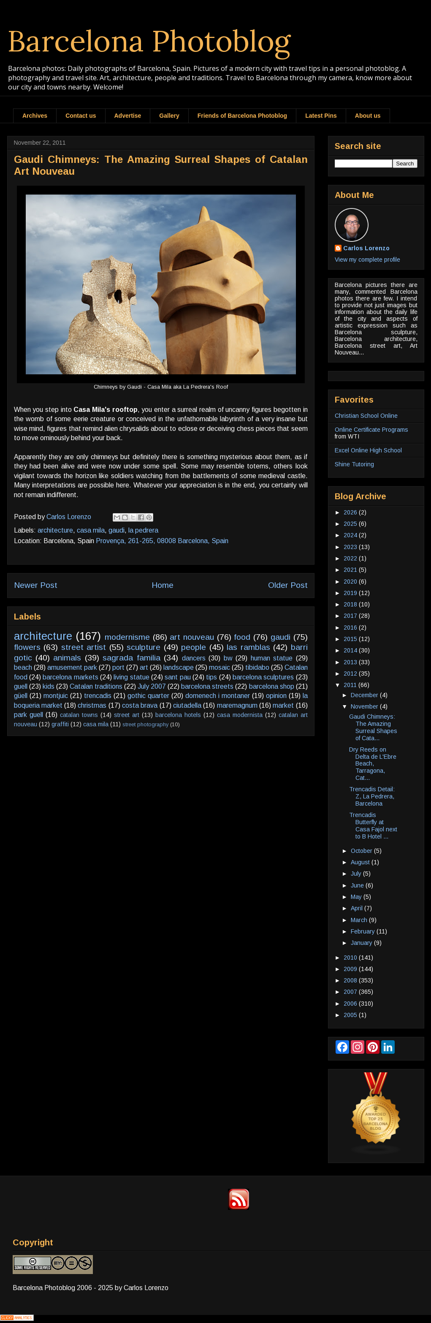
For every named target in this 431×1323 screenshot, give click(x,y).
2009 (351, 969)
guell (20, 686)
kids (48, 686)
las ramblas (248, 647)
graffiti (60, 724)
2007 (351, 991)
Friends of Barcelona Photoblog (242, 115)
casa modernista (240, 715)
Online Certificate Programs (371, 429)
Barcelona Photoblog (149, 41)
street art (126, 715)
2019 (351, 593)
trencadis (97, 695)
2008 (351, 980)
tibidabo (257, 667)
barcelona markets (70, 677)
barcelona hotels (178, 715)
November (365, 706)
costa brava (139, 705)
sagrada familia (131, 657)
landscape (178, 667)
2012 (351, 673)
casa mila (91, 530)
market (283, 705)
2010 (351, 957)
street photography (145, 724)
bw (228, 658)
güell (20, 695)
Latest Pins (321, 115)
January (362, 942)
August (361, 862)
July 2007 (152, 686)
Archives (34, 115)
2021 (351, 569)
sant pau (177, 677)
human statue (272, 658)
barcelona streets (207, 686)
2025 (351, 523)
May (357, 896)
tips (211, 677)
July (357, 873)
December (365, 695)
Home (162, 585)
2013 (351, 662)
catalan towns (79, 715)
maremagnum (237, 705)
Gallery (169, 115)
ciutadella (187, 705)
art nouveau (192, 637)
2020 (351, 581)
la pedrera (143, 530)
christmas (92, 705)
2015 (351, 639)
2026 (351, 512)
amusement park (72, 667)
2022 (351, 558)
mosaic (219, 667)
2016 (351, 627)
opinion (276, 695)
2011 (351, 685)
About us (368, 115)
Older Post (288, 585)
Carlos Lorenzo (366, 248)
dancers (194, 658)
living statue (131, 677)
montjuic (55, 695)
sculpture (143, 647)
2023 (351, 547)
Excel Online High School (368, 450)
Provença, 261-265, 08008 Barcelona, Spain (162, 540)
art (144, 667)
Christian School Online (366, 415)
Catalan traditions (96, 686)
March (360, 920)
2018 (351, 604)
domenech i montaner (217, 695)
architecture (55, 530)
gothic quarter (148, 695)
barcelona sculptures (263, 677)
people (193, 647)
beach (23, 667)
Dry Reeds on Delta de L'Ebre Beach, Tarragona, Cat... (372, 763)
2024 (351, 535)
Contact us (80, 115)
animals (67, 657)
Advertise (127, 115)
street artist (83, 647)
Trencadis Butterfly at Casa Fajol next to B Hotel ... (373, 825)
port (118, 667)
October (362, 850)
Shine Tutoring (354, 464)
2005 (351, 1015)
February (364, 931)
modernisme (127, 637)
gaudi (116, 530)
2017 (351, 615)
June (358, 885)
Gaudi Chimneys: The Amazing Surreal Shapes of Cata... (373, 727)
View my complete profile (367, 259)
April (357, 908)
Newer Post (35, 585)
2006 (351, 1003)
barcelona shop (271, 686)
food (242, 637)
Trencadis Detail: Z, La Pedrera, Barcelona (372, 796)
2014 (351, 650)
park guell (28, 714)
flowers (27, 647)
